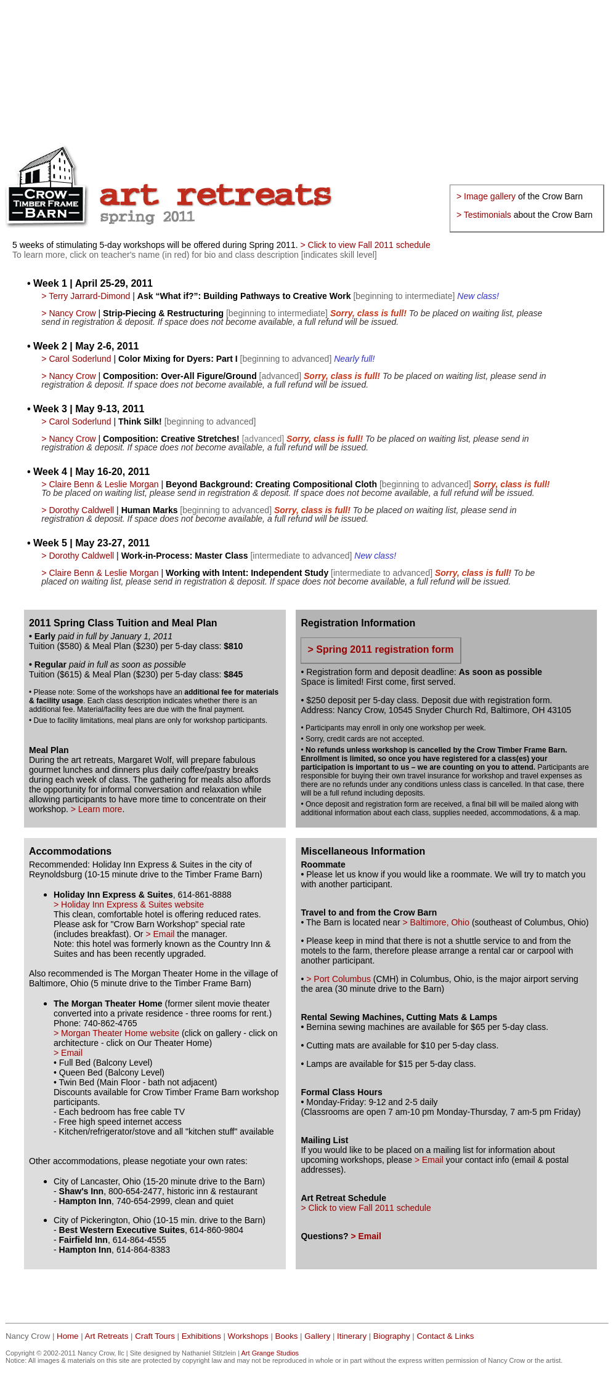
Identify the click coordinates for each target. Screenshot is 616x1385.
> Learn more (97, 809)
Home (67, 1336)
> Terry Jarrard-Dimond (85, 296)
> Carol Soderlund (76, 359)
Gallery (317, 1336)
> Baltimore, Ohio (435, 922)
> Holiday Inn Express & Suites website (129, 904)
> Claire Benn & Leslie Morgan (99, 484)
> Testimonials (483, 215)
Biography (391, 1336)
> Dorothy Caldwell (77, 510)
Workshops (248, 1336)
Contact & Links (445, 1336)
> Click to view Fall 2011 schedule (365, 245)
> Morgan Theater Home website (118, 1033)
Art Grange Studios (270, 1353)
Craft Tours (155, 1336)
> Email (159, 934)
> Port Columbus (338, 979)
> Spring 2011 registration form (380, 649)
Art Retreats (107, 1336)
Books (286, 1336)
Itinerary (352, 1336)
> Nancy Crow (68, 313)
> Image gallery (486, 196)
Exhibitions (201, 1336)
